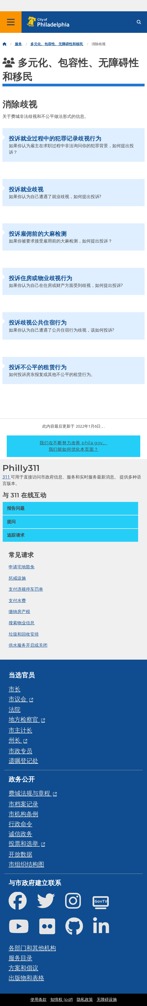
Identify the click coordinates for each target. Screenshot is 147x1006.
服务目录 (20, 958)
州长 (15, 740)
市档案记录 (23, 804)
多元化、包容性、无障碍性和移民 (57, 44)
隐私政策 (85, 999)
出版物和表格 (26, 977)
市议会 (18, 699)
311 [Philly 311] (6, 477)
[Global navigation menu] (11, 22)
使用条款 (38, 999)
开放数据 (20, 854)
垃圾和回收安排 (24, 634)
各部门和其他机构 (32, 948)
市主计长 (20, 730)
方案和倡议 (23, 967)
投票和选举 (24, 843)
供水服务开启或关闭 (28, 645)
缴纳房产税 (19, 611)
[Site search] (139, 22)
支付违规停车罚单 (26, 589)
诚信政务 (20, 833)
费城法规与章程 (30, 793)
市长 (14, 689)
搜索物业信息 (21, 623)
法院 (14, 709)
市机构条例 (23, 814)
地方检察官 (24, 719)
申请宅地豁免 (21, 567)
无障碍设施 (107, 999)
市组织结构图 (26, 864)
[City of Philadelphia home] (50, 22)
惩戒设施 (17, 578)
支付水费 (17, 600)
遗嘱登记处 (23, 760)
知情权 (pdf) (61, 999)
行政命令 (20, 823)
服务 (19, 44)
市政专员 (20, 751)
